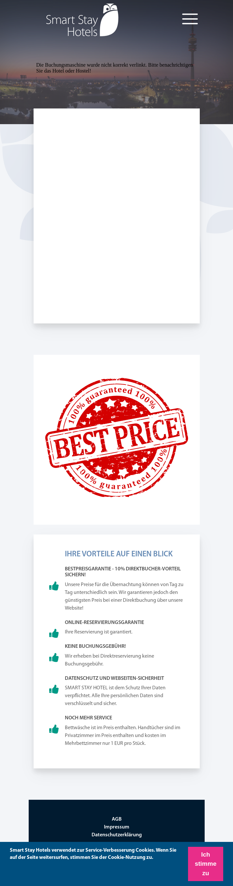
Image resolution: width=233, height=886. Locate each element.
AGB (117, 819)
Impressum (116, 827)
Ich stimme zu (206, 864)
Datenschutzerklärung (117, 835)
